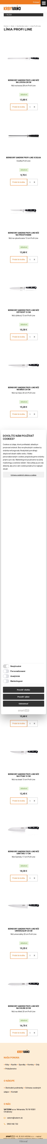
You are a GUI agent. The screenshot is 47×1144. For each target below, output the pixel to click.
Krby (7, 1064)
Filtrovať (23, 1141)
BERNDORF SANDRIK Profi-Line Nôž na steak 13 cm (23, 775)
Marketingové (16, 681)
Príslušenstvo (11, 1069)
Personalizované (17, 671)
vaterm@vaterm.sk (15, 1118)
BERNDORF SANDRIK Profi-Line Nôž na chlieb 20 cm (23, 1007)
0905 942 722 (12, 1124)
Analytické (15, 676)
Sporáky (22, 1064)
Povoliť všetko (23, 690)
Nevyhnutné (15, 666)
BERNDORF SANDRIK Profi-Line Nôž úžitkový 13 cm (23, 311)
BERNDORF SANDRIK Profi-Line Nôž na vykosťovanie (23, 234)
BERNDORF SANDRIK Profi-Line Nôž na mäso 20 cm (23, 389)
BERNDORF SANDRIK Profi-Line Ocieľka (23, 158)
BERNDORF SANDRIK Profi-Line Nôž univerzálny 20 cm (23, 930)
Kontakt (14, 1092)
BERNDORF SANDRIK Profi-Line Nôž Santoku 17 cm (23, 852)
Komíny (31, 1064)
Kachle (14, 1064)
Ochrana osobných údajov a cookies (23, 475)
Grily (37, 1064)
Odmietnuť (23, 704)
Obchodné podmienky (14, 1088)
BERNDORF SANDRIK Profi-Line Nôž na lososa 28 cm (23, 81)
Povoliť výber (23, 697)
